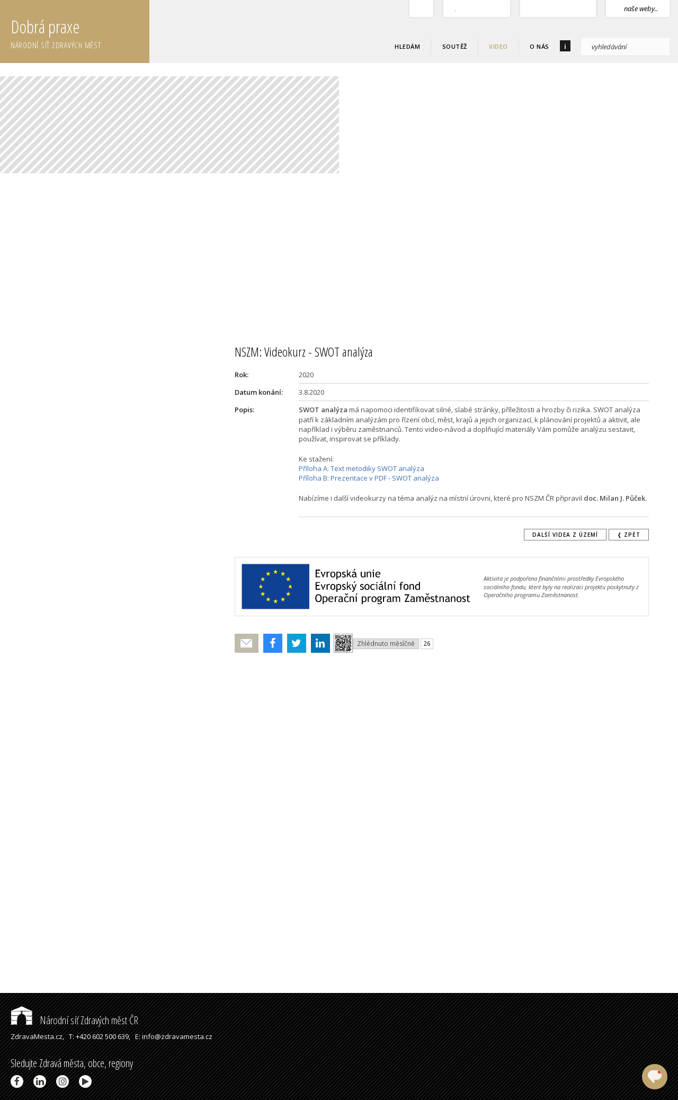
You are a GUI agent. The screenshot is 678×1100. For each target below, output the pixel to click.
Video (498, 46)
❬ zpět (628, 534)
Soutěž (454, 46)
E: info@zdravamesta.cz (173, 1036)
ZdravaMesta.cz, (37, 1036)
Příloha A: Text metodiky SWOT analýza (361, 468)
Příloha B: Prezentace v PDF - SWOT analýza (369, 478)
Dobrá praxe (80, 32)
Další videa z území (565, 534)
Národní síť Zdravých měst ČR (74, 1020)
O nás (539, 46)
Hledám (407, 46)
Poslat (246, 643)
